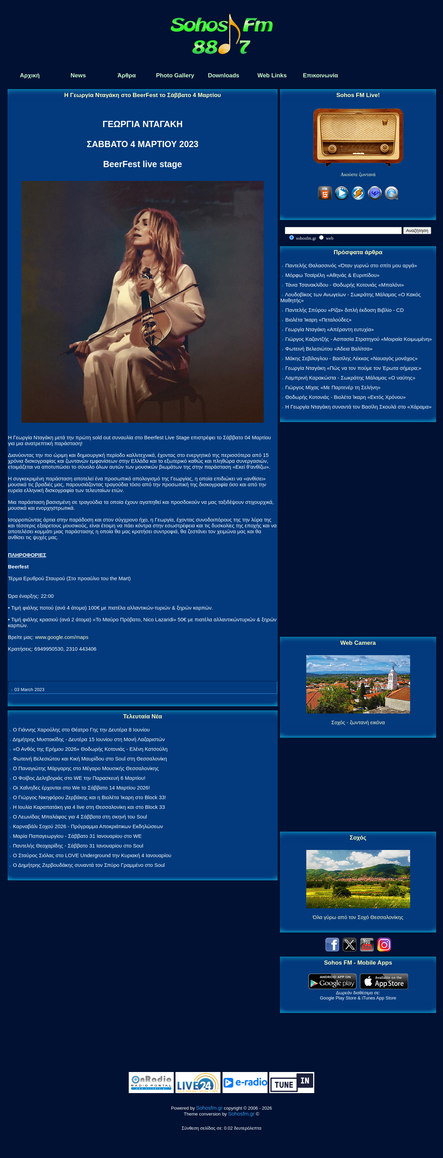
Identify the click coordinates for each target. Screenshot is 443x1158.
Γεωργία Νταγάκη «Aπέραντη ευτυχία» (329, 329)
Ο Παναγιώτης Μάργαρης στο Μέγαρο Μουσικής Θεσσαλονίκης (86, 768)
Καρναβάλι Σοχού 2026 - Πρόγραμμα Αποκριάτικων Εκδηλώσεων (88, 826)
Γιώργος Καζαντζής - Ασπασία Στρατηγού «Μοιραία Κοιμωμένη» (358, 339)
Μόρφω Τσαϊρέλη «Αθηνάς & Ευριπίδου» (332, 275)
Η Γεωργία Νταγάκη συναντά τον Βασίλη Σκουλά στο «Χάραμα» (358, 407)
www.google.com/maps (61, 637)
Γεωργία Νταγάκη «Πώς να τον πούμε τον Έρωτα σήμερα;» (353, 368)
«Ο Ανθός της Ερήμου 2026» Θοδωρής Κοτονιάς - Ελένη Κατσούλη (90, 749)
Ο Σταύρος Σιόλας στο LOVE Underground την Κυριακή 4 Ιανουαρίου (92, 855)
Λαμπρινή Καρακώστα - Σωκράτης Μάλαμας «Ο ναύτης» (350, 378)
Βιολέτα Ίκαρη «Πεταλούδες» (318, 320)
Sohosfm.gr (209, 1108)
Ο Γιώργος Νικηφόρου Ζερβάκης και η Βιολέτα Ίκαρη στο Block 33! (89, 797)
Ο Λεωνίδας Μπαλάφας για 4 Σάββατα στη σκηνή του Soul (80, 817)
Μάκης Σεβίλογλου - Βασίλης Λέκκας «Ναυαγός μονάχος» (351, 358)
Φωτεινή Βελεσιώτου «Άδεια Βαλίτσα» (328, 349)
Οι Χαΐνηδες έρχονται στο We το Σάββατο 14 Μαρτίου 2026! (81, 788)
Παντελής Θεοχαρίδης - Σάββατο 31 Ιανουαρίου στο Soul (78, 846)
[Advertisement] (358, 529)
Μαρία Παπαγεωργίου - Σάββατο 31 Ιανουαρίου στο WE (77, 836)
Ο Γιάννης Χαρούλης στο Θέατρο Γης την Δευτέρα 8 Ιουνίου (81, 730)
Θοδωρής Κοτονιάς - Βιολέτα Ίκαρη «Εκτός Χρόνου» (345, 397)
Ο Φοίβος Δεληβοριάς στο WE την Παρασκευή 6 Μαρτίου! (79, 778)
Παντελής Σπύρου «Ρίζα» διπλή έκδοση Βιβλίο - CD (344, 310)
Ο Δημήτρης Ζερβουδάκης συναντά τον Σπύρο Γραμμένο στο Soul (89, 865)
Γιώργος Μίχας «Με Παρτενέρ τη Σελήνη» (332, 387)
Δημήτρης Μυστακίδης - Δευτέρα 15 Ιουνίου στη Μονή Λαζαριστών (88, 739)
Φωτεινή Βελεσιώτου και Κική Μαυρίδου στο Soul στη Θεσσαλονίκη (90, 759)
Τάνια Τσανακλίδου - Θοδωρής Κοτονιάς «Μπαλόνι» (344, 285)
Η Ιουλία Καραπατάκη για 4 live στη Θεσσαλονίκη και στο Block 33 (89, 807)
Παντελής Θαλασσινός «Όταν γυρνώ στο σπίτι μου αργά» (351, 265)
